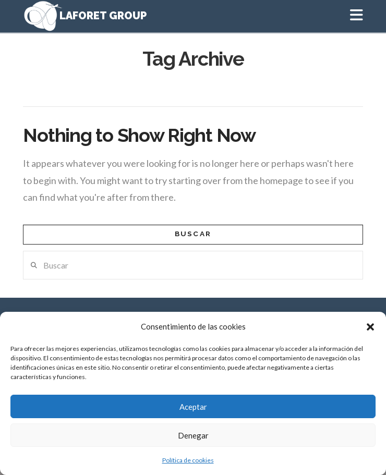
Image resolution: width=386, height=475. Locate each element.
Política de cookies (188, 460)
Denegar (193, 435)
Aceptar (193, 406)
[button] (370, 327)
